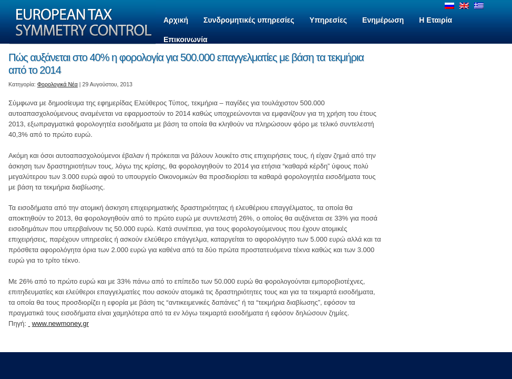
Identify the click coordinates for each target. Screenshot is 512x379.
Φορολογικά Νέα (57, 84)
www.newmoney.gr (60, 323)
